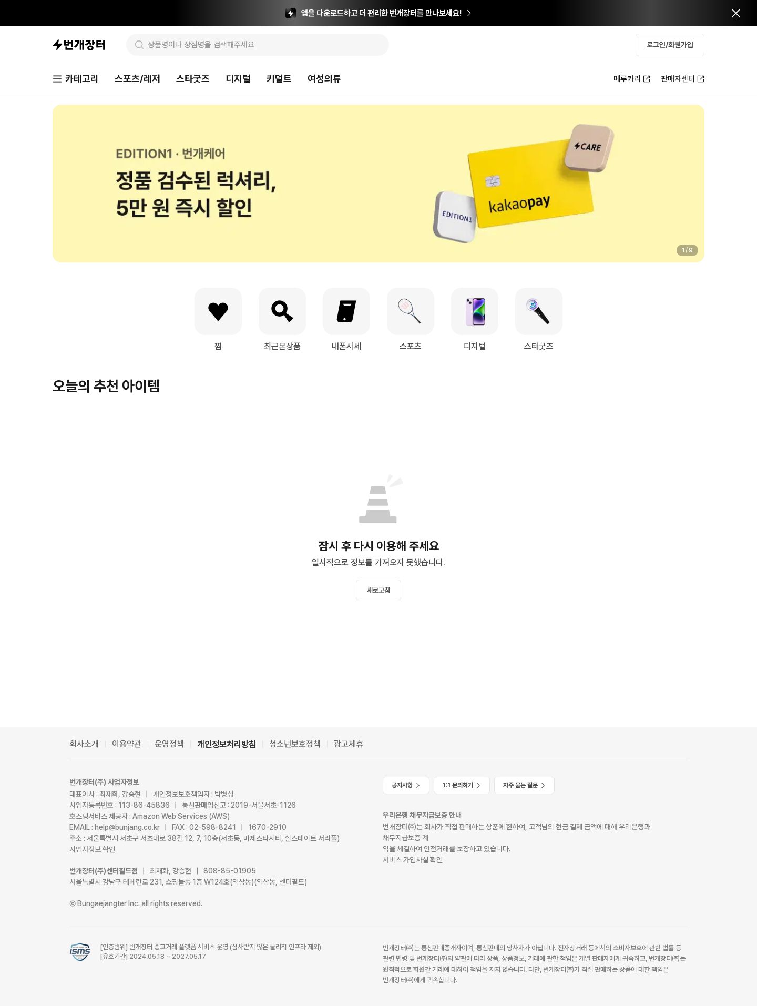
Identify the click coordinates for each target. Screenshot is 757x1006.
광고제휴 (348, 744)
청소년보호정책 (295, 744)
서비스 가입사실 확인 (413, 860)
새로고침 (378, 590)
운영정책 (169, 744)
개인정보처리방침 (226, 744)
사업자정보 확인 (92, 849)
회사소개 (84, 744)
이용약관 (126, 744)
